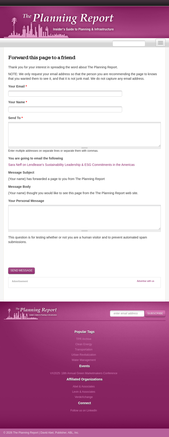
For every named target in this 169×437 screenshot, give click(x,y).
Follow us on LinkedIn (83, 410)
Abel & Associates (84, 386)
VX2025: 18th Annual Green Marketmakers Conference (83, 373)
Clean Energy (83, 344)
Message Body (19, 186)
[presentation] (43, 255)
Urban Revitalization (83, 354)
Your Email (17, 86)
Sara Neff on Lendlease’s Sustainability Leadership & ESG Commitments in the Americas (71, 165)
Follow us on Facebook (65, 412)
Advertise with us (145, 281)
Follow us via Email (103, 412)
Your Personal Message (26, 201)
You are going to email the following (35, 158)
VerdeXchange (84, 397)
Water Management (84, 360)
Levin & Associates (83, 391)
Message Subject (21, 172)
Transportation (84, 349)
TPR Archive (83, 339)
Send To (15, 118)
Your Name (17, 102)
